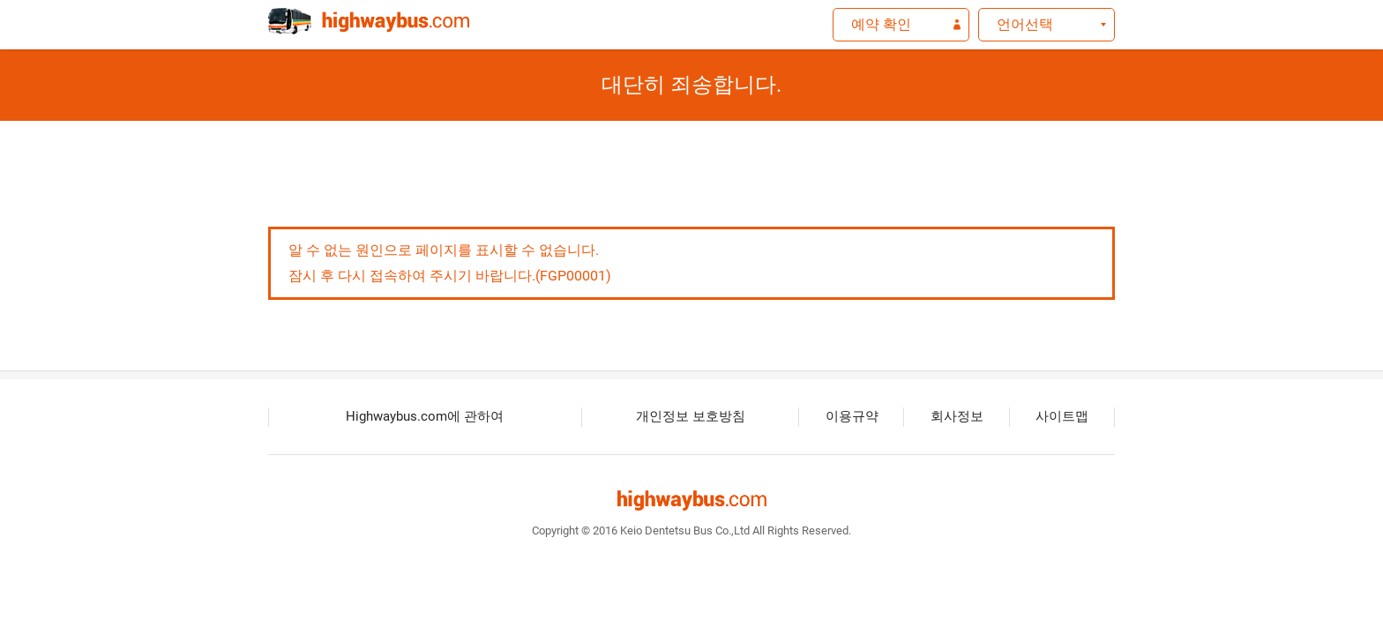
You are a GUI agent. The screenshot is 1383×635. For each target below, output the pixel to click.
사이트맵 (1061, 416)
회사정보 (957, 416)
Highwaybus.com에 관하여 (425, 416)
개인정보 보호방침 (690, 416)
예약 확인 (881, 24)
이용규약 (852, 416)
